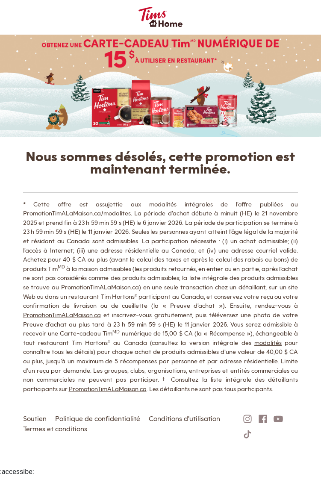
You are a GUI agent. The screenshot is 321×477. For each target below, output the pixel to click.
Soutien (35, 418)
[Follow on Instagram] (247, 419)
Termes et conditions (55, 428)
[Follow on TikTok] (247, 434)
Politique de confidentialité (97, 418)
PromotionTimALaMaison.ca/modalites (77, 213)
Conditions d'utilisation (184, 418)
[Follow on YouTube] (278, 419)
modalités (268, 343)
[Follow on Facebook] (263, 419)
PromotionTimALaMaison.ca (100, 287)
